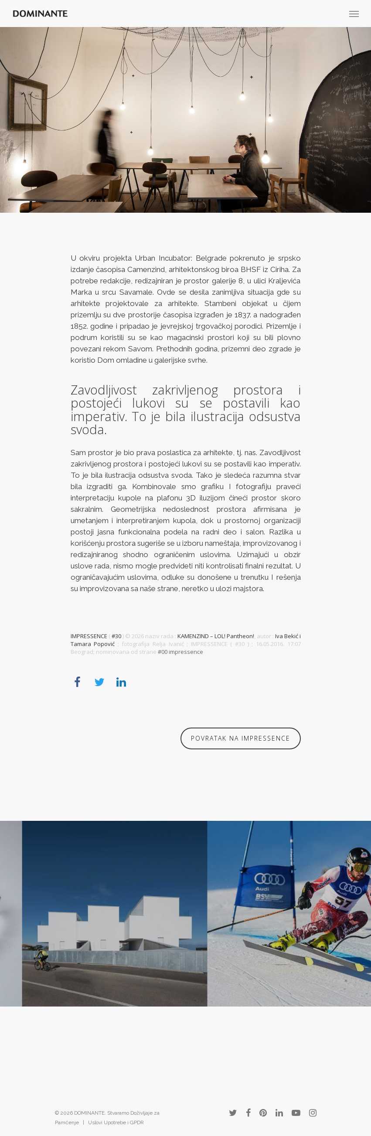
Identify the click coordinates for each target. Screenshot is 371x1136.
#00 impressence (180, 652)
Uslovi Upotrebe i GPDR (116, 1122)
